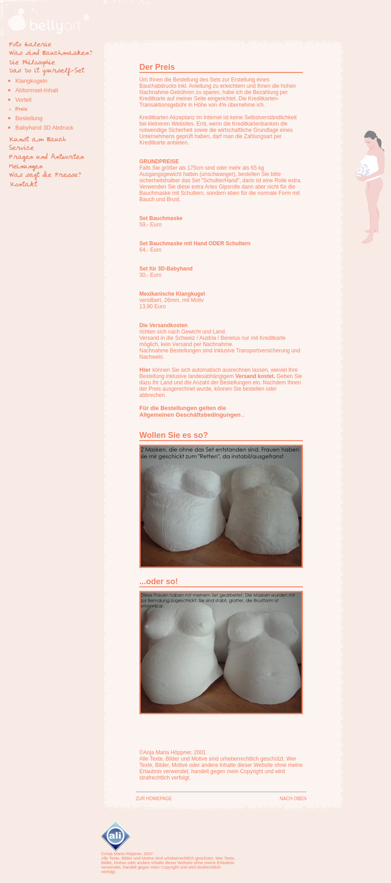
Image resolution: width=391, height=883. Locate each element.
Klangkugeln (31, 80)
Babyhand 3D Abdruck (44, 127)
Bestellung (29, 118)
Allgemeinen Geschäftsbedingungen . (191, 414)
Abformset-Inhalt (36, 90)
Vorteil (23, 99)
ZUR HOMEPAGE (154, 798)
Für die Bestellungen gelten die (182, 408)
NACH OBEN (293, 798)
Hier (145, 369)
